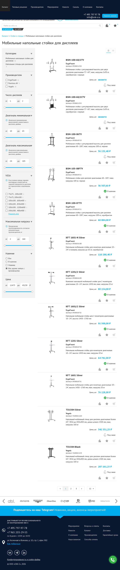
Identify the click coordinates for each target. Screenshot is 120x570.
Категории (19, 53)
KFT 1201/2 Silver (75, 271)
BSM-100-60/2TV (75, 59)
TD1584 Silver (73, 409)
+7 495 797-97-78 (17, 528)
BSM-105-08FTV (74, 168)
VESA (19, 175)
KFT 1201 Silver (74, 340)
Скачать (76, 7)
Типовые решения (19, 7)
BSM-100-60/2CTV (75, 97)
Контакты (99, 7)
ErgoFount (11, 80)
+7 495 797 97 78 (92, 14)
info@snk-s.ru (93, 17)
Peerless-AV (12, 83)
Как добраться (13, 543)
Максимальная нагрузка (19, 221)
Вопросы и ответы (91, 526)
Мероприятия (52, 7)
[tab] (19, 53)
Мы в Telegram (17, 552)
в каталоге (7, 29)
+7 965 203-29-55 (17, 532)
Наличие (19, 253)
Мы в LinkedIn (24, 552)
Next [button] (116, 501)
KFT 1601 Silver (74, 375)
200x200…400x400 (15, 210)
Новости (65, 7)
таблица (113, 50)
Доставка (106, 530)
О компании (87, 7)
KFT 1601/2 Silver (75, 306)
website (100, 25)
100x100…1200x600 (15, 207)
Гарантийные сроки (110, 535)
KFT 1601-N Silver (75, 237)
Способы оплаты (91, 539)
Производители (37, 7)
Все (7, 258)
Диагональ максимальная (19, 145)
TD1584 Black (73, 446)
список (108, 50)
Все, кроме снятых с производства (14, 269)
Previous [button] (4, 501)
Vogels (10, 86)
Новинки (9, 265)
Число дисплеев (19, 95)
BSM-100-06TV (74, 134)
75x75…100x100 (14, 194)
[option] (11, 501)
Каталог (5, 7)
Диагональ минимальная (19, 115)
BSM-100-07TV (74, 203)
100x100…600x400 (15, 200)
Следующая (81, 488)
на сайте (18, 29)
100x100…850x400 (15, 204)
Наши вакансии (74, 539)
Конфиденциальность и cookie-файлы (23, 559)
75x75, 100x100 (13, 197)
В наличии (10, 262)
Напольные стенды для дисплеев (19, 65)
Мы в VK (9, 552)
